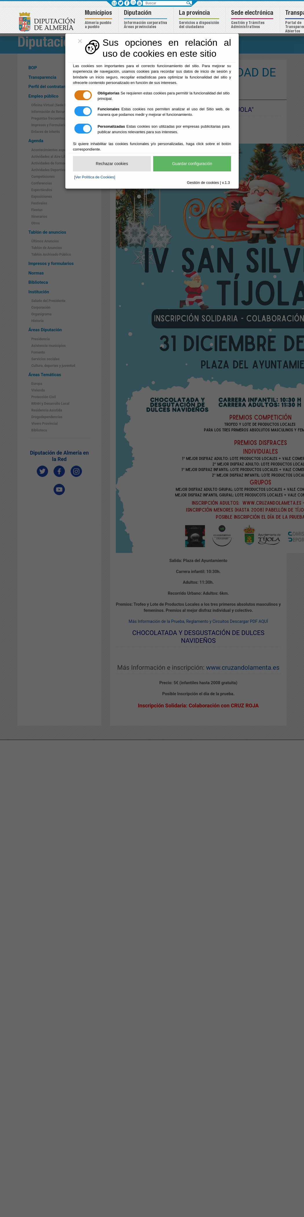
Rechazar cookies (112, 163)
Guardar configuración (192, 163)
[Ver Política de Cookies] (94, 177)
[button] (99, 20)
